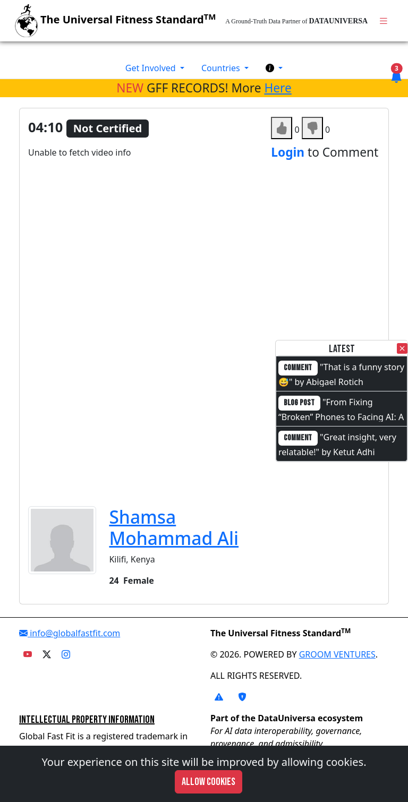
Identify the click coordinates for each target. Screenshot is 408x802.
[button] (274, 68)
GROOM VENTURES (337, 654)
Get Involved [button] (151, 68)
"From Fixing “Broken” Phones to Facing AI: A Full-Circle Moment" (341, 416)
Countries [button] (221, 68)
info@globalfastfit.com (69, 633)
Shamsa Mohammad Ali (174, 527)
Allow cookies (208, 781)
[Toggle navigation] (383, 21)
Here (277, 88)
